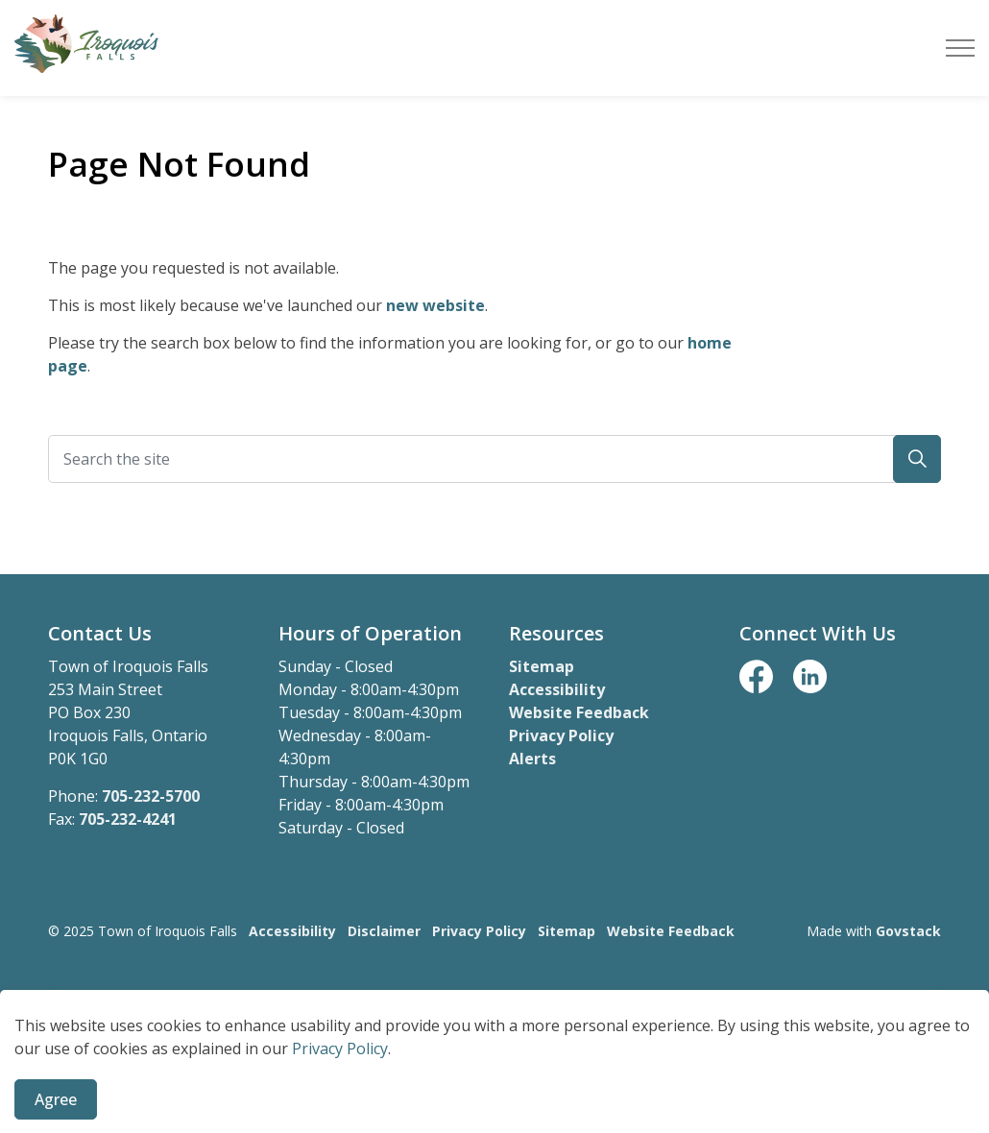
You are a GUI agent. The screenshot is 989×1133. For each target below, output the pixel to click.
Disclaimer (384, 931)
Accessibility (557, 689)
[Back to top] (494, 1010)
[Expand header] (960, 48)
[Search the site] (494, 459)
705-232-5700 (151, 796)
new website (435, 305)
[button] (917, 459)
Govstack (908, 931)
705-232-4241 (128, 819)
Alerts (532, 758)
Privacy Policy (561, 735)
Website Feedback (579, 712)
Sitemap (541, 666)
